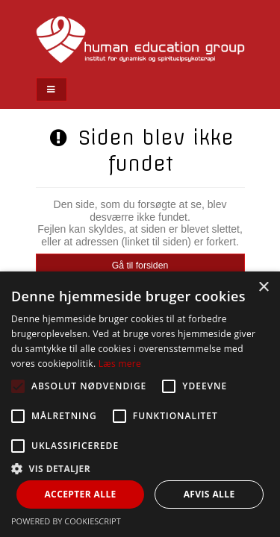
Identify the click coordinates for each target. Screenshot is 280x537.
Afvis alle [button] (209, 494)
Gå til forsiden (140, 265)
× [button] (263, 287)
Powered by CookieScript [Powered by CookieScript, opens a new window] (66, 521)
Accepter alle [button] (80, 494)
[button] (140, 467)
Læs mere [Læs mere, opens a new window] (120, 363)
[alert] (140, 404)
